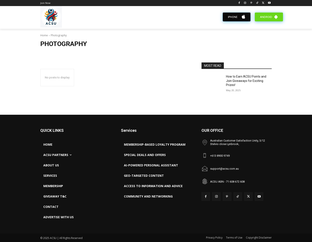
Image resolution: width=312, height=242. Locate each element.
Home (44, 35)
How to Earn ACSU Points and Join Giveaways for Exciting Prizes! (246, 81)
